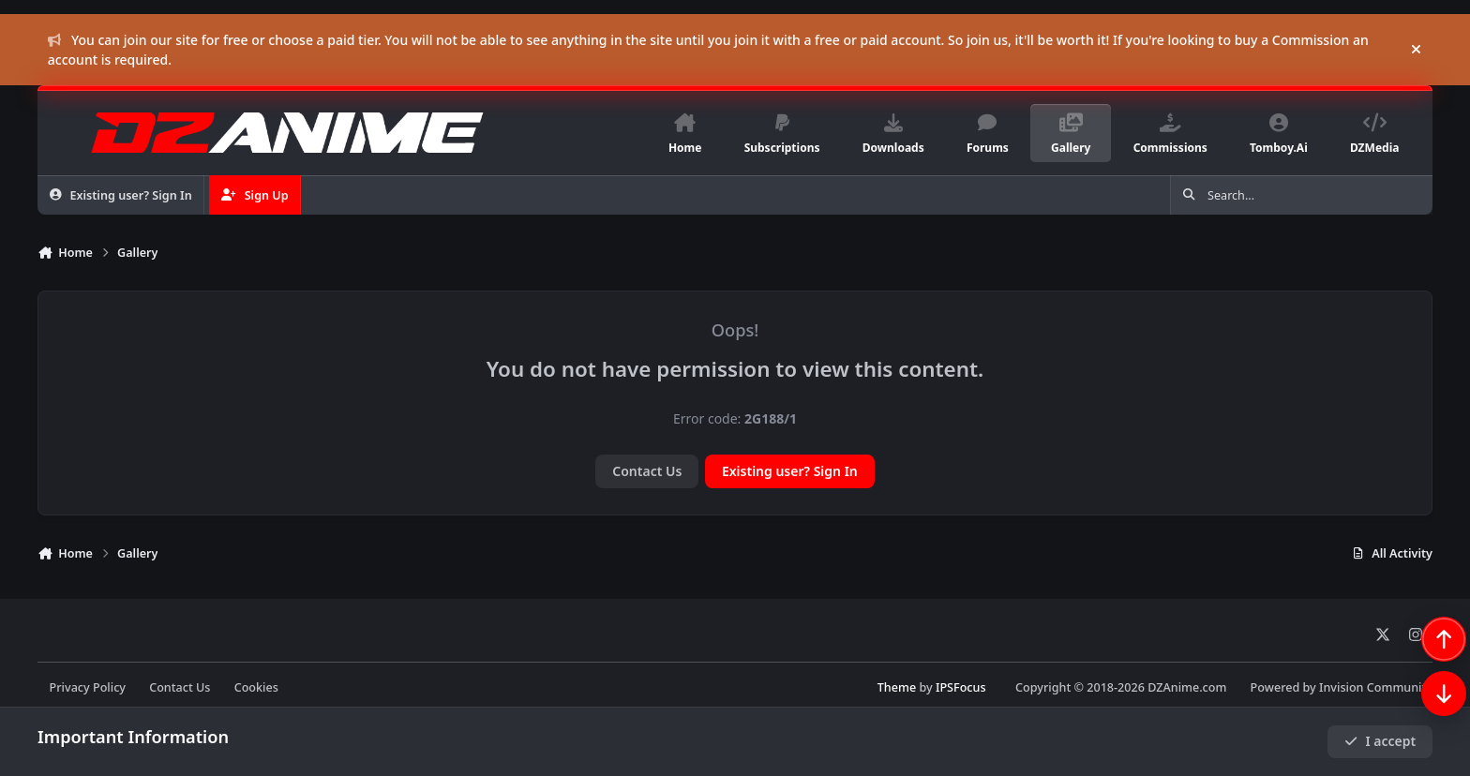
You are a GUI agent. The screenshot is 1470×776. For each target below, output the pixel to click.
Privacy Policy (88, 687)
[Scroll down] (1425, 731)
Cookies (256, 687)
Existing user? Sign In (790, 471)
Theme (897, 687)
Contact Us (647, 471)
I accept (1380, 741)
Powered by (1341, 687)
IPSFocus (961, 687)
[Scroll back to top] (1425, 676)
